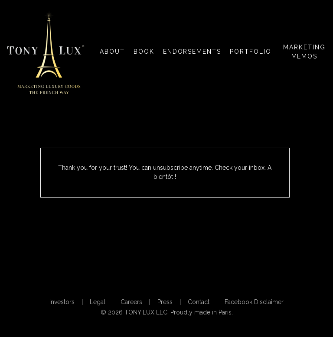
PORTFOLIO (250, 51)
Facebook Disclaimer (254, 301)
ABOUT (112, 51)
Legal (97, 301)
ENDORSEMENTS (192, 51)
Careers (131, 301)
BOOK (144, 51)
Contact (198, 301)
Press (165, 301)
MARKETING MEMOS (304, 52)
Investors (62, 301)
